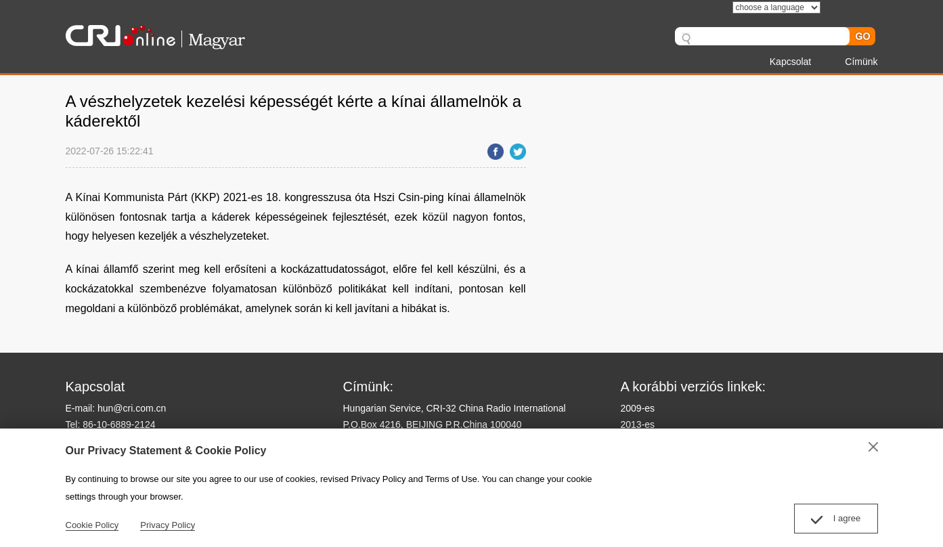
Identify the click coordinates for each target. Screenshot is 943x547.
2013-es (638, 424)
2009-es (638, 408)
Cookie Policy (92, 525)
